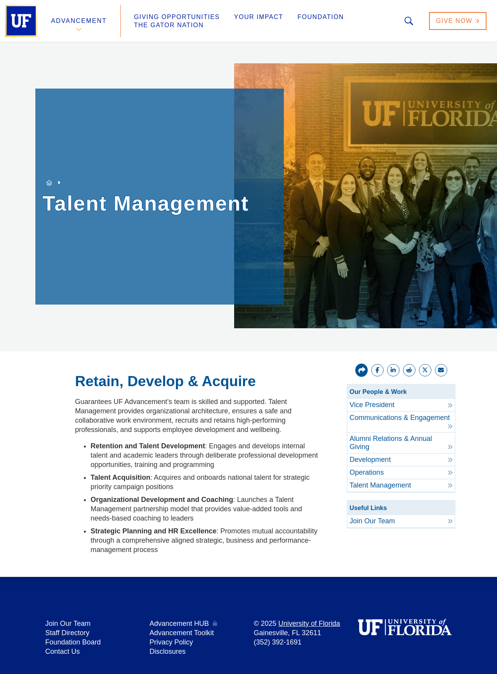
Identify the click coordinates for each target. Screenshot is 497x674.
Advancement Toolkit (181, 633)
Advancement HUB (179, 623)
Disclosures (167, 651)
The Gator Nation (169, 25)
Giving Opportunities (177, 17)
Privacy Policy (171, 642)
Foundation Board (73, 642)
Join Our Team (68, 623)
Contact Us (62, 651)
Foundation (320, 17)
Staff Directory (67, 633)
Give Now (458, 20)
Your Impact (258, 17)
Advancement (79, 20)
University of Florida (309, 623)
